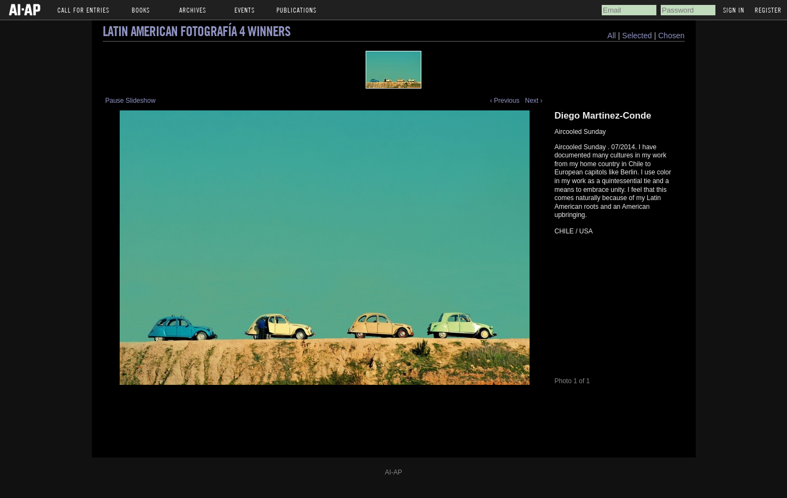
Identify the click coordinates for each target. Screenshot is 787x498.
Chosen (671, 35)
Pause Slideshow (130, 100)
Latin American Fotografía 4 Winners (196, 30)
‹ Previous (504, 100)
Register (768, 9)
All (611, 35)
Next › (533, 100)
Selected (638, 35)
